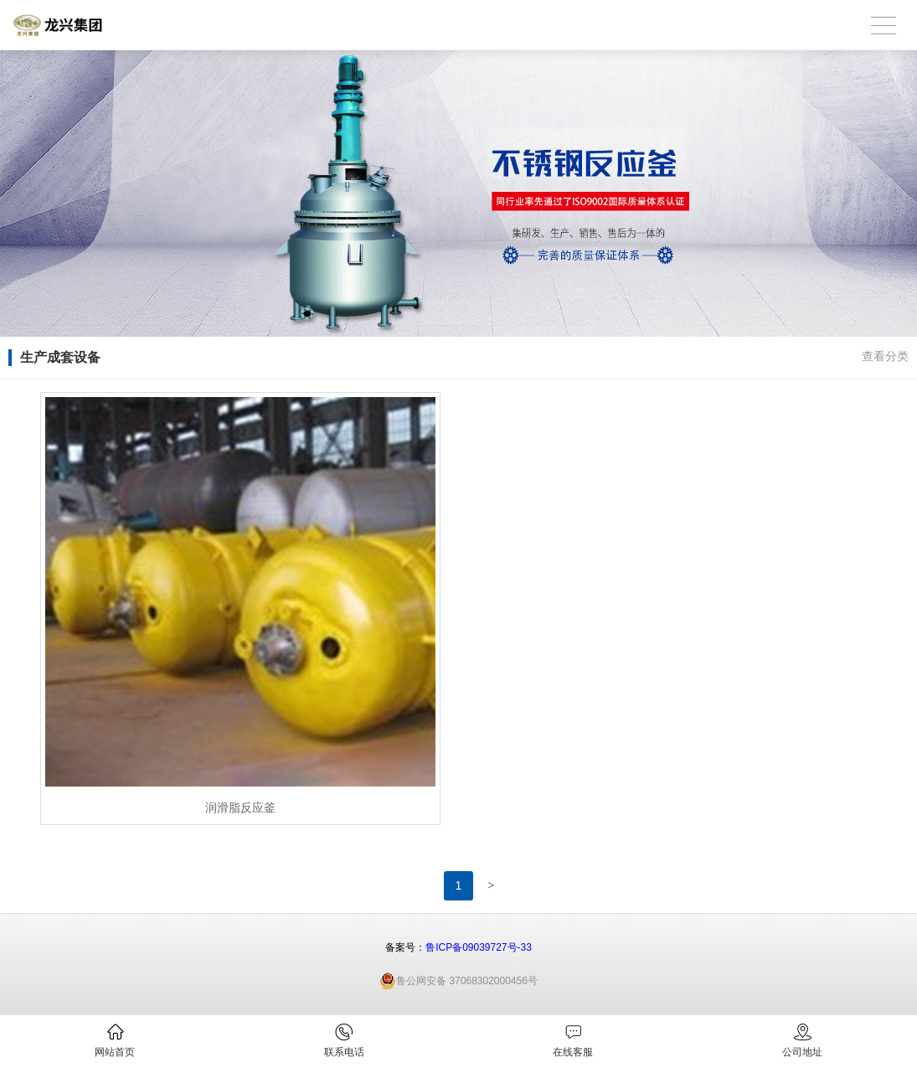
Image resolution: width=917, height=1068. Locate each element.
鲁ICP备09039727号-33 (478, 947)
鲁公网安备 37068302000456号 (458, 981)
